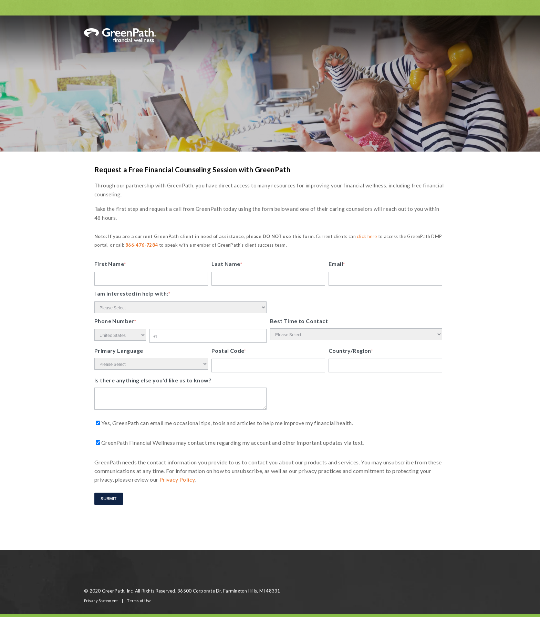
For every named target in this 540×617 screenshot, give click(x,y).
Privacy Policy (177, 479)
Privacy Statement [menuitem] (101, 601)
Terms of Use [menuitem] (139, 601)
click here (367, 236)
